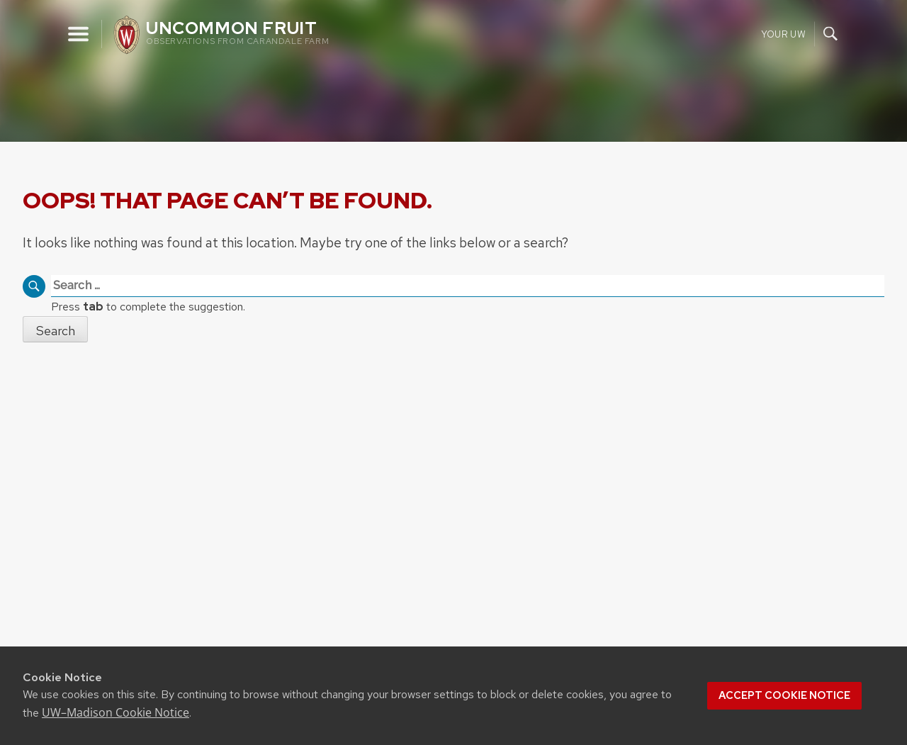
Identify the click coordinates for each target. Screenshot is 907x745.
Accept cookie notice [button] (784, 695)
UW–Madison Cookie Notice (115, 712)
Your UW (783, 34)
